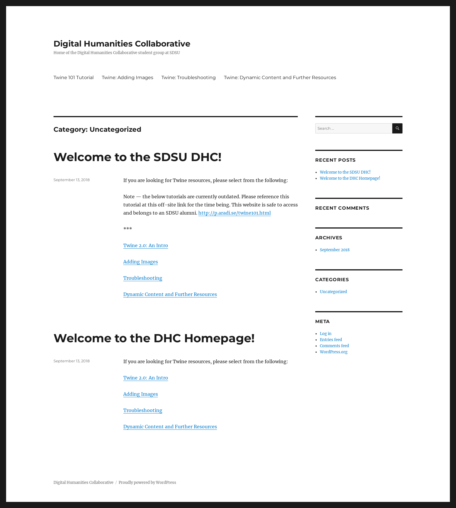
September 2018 (335, 249)
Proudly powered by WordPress (147, 482)
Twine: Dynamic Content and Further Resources (280, 77)
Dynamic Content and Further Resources (170, 294)
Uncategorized (333, 291)
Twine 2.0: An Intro (145, 245)
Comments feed (334, 345)
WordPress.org (334, 352)
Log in (326, 333)
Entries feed (331, 339)
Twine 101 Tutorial (74, 77)
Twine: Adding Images (127, 77)
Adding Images (140, 262)
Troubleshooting (142, 278)
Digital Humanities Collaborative (122, 44)
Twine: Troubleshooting (188, 77)
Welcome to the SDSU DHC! (138, 157)
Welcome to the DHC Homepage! (154, 338)
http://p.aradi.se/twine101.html (234, 213)
